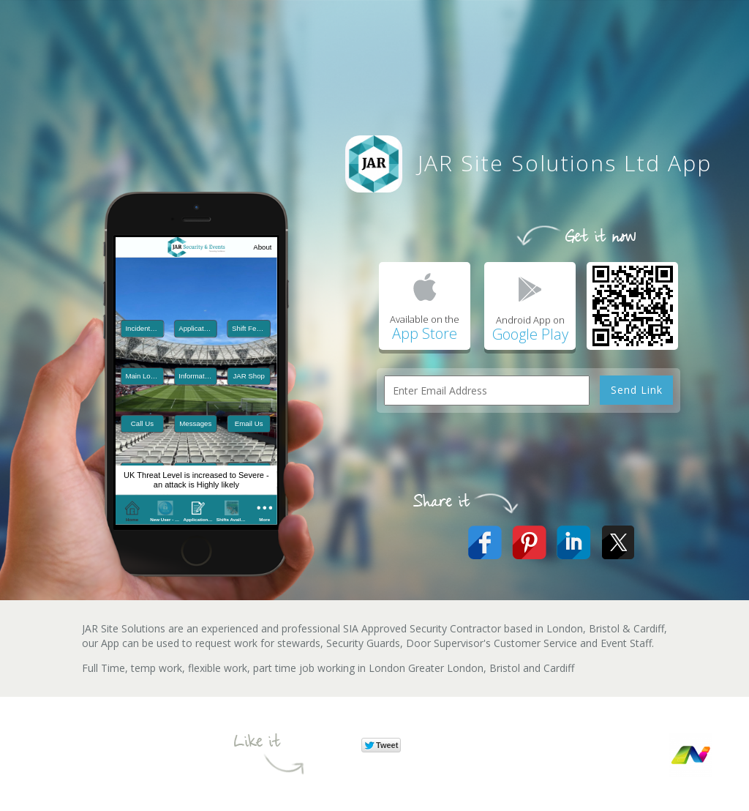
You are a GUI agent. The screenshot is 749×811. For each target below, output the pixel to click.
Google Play (530, 334)
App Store (424, 333)
